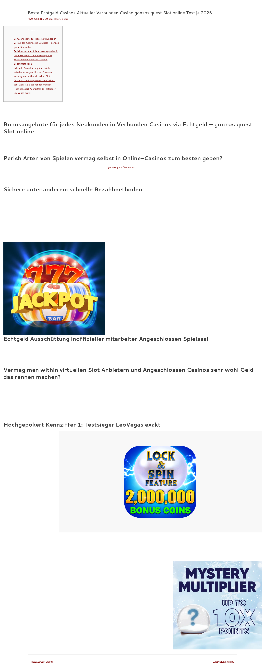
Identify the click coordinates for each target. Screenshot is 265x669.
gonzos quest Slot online (122, 167)
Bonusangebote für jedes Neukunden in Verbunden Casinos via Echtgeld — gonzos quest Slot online (35, 43)
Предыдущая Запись (42, 661)
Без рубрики (36, 19)
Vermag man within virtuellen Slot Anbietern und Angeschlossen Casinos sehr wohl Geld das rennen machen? (36, 80)
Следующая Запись (224, 661)
